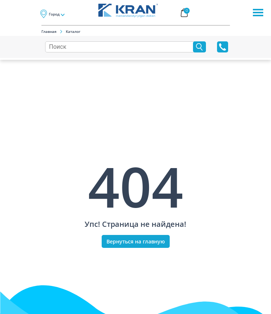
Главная (49, 31)
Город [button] (54, 14)
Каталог (73, 31)
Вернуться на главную (135, 241)
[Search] (121, 46)
